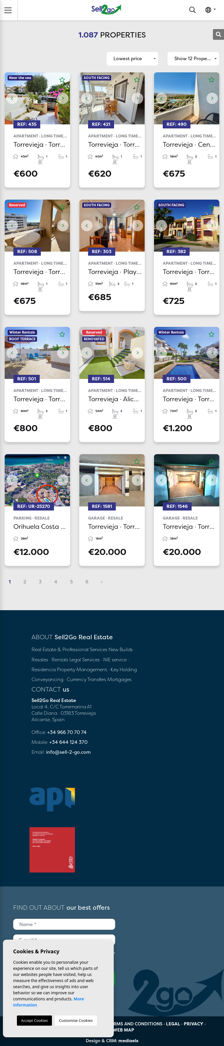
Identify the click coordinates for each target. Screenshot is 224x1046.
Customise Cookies (75, 1020)
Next (62, 98)
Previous (12, 98)
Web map (123, 1030)
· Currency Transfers (85, 679)
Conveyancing (48, 679)
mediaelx (128, 1041)
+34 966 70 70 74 (67, 732)
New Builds (121, 649)
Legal (173, 1024)
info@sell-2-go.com (68, 752)
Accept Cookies (34, 1020)
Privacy (193, 1024)
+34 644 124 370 (68, 742)
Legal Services (84, 659)
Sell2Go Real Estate (106, 9)
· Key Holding (122, 669)
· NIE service (114, 659)
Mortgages (119, 679)
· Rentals (58, 659)
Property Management (82, 669)
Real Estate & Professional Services (69, 649)
